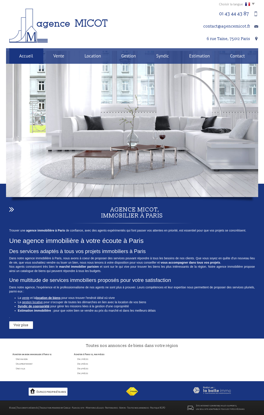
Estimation (199, 56)
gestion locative (32, 302)
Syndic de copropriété (34, 306)
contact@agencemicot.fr (226, 26)
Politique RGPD (157, 408)
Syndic (162, 56)
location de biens (48, 298)
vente (25, 298)
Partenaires (111, 408)
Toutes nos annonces (138, 408)
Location (92, 56)
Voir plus (21, 325)
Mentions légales (95, 408)
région (172, 345)
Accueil (26, 56)
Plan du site (78, 408)
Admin (122, 408)
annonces (117, 345)
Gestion (128, 56)
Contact (237, 56)
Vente (58, 56)
